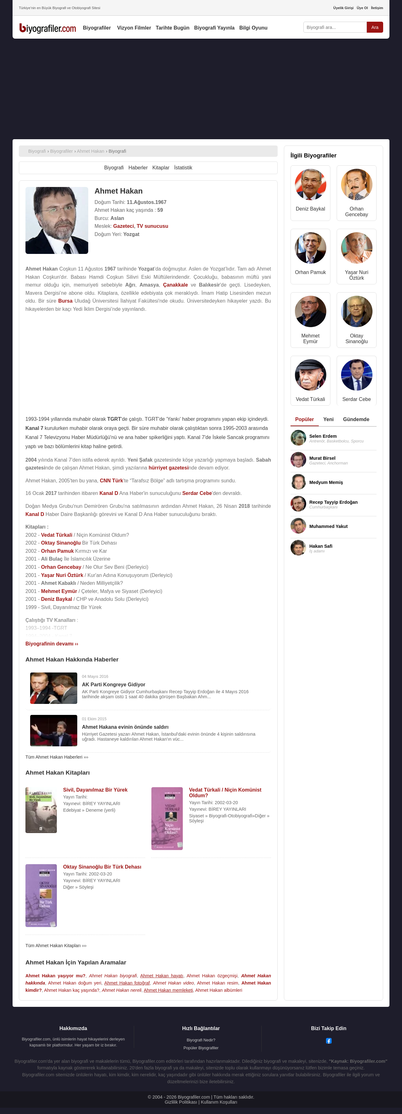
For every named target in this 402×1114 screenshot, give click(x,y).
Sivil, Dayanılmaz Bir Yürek (95, 790)
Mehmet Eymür (311, 338)
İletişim (377, 8)
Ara (375, 27)
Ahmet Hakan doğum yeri (74, 982)
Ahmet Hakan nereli (121, 990)
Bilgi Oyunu (253, 27)
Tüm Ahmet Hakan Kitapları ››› (55, 945)
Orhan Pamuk (310, 272)
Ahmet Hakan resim (217, 982)
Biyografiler (97, 27)
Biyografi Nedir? (201, 1040)
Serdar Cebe (356, 399)
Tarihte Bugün (172, 27)
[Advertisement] (201, 89)
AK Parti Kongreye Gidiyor (113, 684)
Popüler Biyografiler (201, 1047)
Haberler (138, 167)
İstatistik (183, 167)
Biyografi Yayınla (214, 27)
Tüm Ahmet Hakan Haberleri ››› (56, 757)
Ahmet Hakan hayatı (161, 975)
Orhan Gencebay (356, 211)
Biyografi (114, 167)
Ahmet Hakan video (173, 982)
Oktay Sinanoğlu (356, 338)
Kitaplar (160, 167)
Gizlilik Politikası (181, 1102)
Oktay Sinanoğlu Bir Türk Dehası (102, 867)
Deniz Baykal (310, 208)
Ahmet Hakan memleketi (168, 990)
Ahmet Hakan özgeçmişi (212, 975)
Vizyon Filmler (134, 27)
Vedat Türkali (310, 399)
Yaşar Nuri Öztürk (356, 275)
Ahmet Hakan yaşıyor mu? (55, 975)
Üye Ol (362, 8)
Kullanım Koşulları (219, 1102)
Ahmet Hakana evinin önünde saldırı (125, 727)
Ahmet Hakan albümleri (218, 990)
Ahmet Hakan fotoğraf (127, 982)
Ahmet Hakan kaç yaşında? (71, 990)
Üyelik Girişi (343, 8)
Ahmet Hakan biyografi (113, 975)
